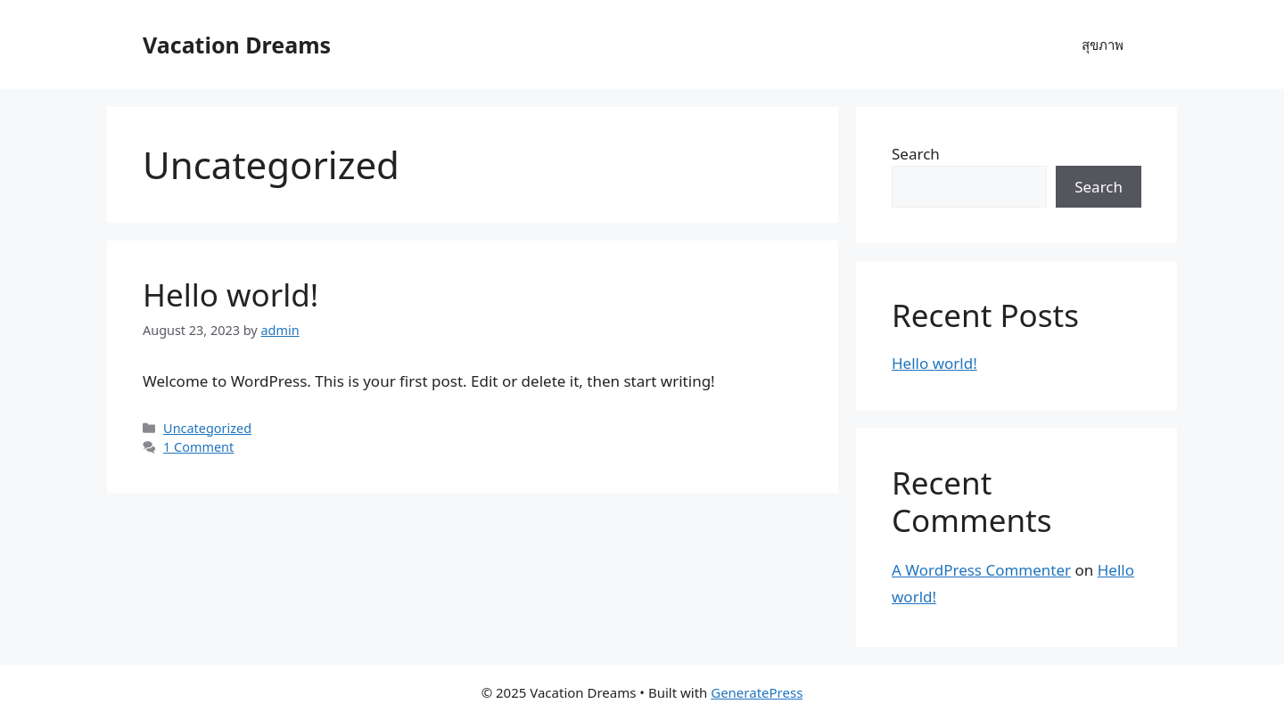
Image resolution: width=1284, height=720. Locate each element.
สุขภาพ (1103, 44)
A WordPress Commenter (981, 570)
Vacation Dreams (237, 44)
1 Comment (198, 446)
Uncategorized (207, 428)
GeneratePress (756, 692)
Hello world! (230, 294)
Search (916, 153)
